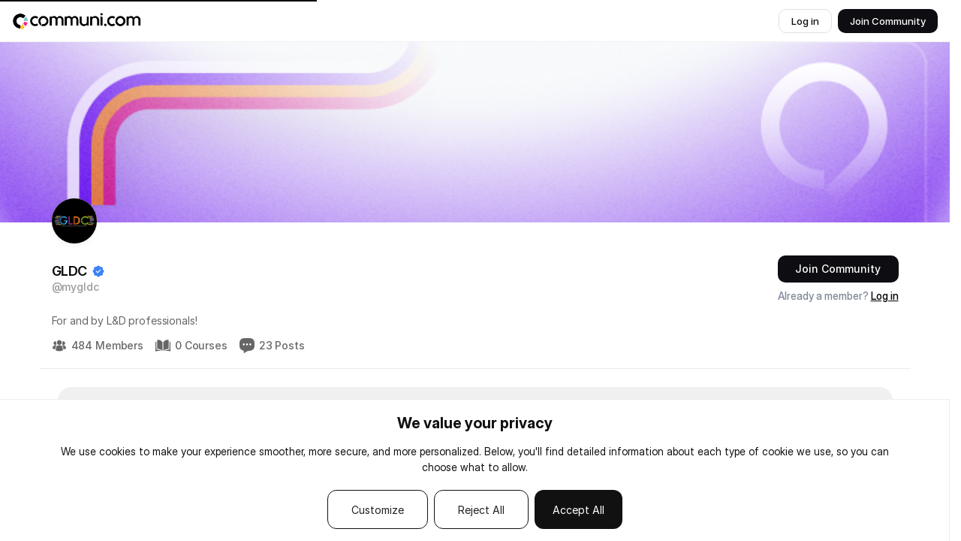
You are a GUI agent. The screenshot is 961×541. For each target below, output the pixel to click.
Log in (885, 295)
